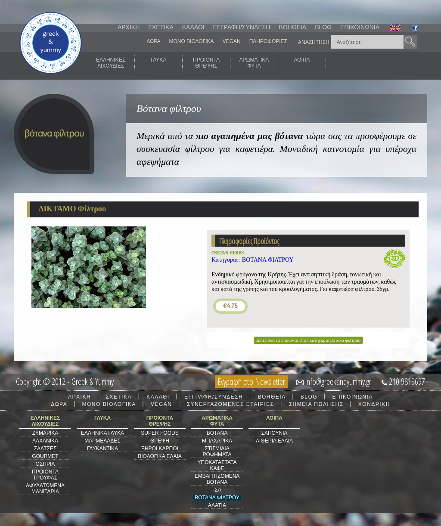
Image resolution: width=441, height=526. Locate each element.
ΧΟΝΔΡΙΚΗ (374, 404)
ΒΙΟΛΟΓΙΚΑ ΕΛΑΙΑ (160, 456)
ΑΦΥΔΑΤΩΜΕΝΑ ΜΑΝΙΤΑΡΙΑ (45, 489)
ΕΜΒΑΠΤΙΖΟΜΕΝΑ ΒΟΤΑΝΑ (217, 479)
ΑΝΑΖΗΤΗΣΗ (313, 42)
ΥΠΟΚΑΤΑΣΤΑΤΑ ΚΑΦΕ (217, 465)
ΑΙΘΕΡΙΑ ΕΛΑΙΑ (274, 441)
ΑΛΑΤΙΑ (217, 505)
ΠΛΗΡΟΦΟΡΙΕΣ (268, 41)
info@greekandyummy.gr (338, 381)
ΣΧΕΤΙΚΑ (160, 27)
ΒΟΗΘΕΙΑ (292, 27)
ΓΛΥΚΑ (159, 63)
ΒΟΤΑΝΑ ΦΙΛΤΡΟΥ (217, 498)
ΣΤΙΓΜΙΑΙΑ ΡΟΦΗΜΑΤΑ (216, 452)
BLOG (323, 27)
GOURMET (45, 456)
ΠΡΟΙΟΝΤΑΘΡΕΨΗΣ (206, 63)
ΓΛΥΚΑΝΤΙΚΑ (102, 449)
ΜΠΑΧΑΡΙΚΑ (217, 441)
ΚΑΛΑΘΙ (193, 27)
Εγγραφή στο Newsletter (251, 381)
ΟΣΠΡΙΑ (45, 464)
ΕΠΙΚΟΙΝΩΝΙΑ (359, 27)
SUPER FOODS (159, 433)
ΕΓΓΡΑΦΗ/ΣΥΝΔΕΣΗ (241, 27)
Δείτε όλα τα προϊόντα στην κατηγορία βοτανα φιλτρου (308, 340)
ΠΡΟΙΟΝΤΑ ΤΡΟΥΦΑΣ (45, 475)
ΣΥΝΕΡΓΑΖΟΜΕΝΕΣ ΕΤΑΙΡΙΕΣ (230, 404)
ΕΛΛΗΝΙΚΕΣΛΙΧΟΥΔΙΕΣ (110, 63)
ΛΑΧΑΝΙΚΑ (45, 441)
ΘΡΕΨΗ (159, 441)
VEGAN (232, 41)
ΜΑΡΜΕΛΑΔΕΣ (102, 441)
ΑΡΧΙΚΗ (129, 27)
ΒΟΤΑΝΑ (217, 433)
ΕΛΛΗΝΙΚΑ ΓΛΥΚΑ (102, 433)
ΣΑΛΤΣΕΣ (45, 449)
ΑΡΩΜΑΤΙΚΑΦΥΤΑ (254, 63)
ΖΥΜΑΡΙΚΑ (45, 433)
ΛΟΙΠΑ (302, 63)
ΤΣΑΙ (217, 490)
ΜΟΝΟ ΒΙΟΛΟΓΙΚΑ (191, 41)
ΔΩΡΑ (153, 41)
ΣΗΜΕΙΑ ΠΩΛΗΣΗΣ (316, 404)
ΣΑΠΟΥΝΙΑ (274, 433)
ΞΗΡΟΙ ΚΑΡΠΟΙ (159, 449)
